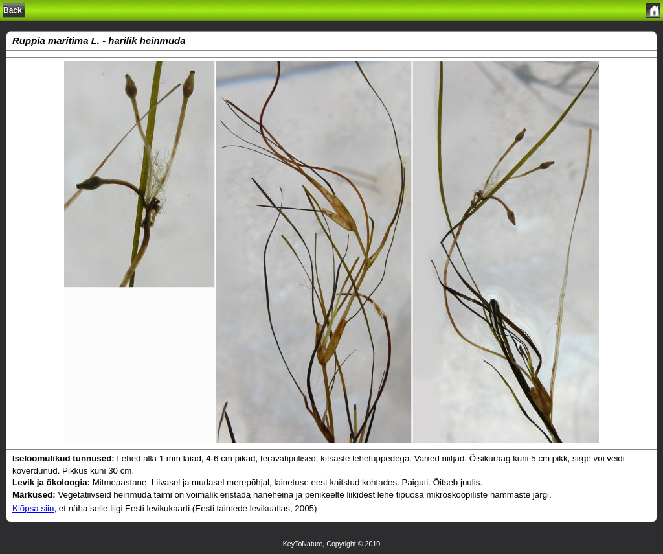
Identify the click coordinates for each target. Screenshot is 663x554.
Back (12, 10)
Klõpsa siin (33, 508)
